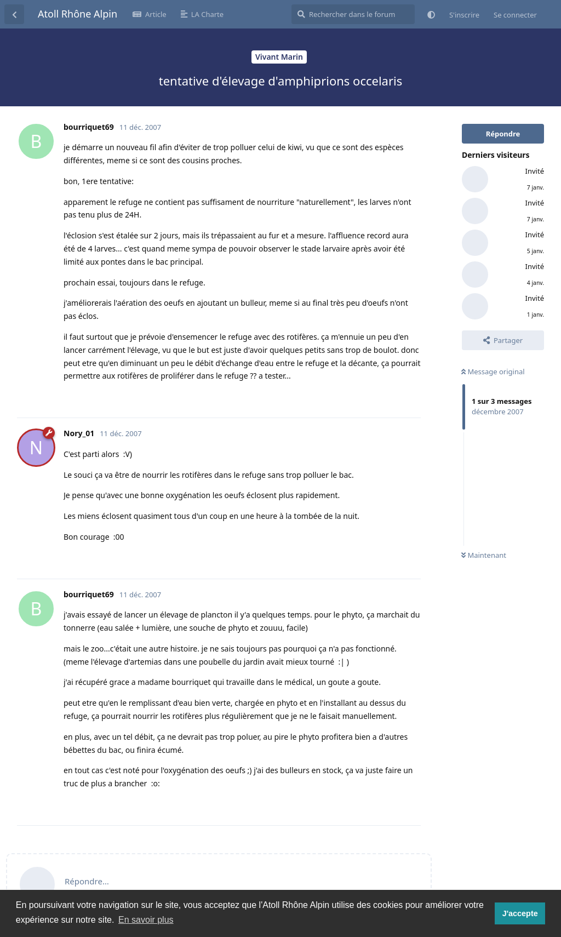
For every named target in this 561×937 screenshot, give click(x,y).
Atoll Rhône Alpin (77, 13)
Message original (493, 371)
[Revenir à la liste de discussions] (14, 14)
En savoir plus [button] (146, 919)
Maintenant (483, 555)
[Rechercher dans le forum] (353, 14)
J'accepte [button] (520, 913)
